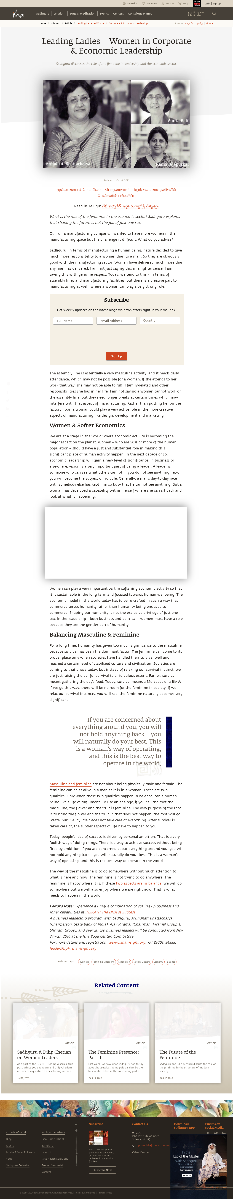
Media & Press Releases (20, 1152)
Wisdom (59, 13)
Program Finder (198, 14)
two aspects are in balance (138, 883)
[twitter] (7, 401)
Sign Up (217, 3)
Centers (118, 13)
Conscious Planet (140, 13)
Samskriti (48, 1145)
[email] (7, 417)
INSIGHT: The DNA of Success (110, 912)
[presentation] (117, 341)
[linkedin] (7, 409)
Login (207, 3)
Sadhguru (43, 13)
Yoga (9, 1158)
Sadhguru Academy (53, 1132)
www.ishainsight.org (126, 942)
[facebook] (7, 393)
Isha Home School (53, 1139)
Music (10, 1145)
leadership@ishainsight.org (73, 948)
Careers (46, 1172)
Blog (9, 1139)
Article (68, 23)
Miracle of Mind (16, 1132)
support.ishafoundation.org (152, 1145)
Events (104, 13)
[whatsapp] (8, 384)
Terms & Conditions (85, 1192)
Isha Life (47, 1152)
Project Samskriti (52, 1165)
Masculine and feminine (71, 784)
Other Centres (140, 1152)
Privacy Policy (105, 1192)
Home (42, 23)
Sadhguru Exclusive (18, 1165)
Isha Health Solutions (55, 1158)
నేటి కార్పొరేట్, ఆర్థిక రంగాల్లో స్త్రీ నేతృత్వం (130, 206)
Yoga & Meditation (82, 13)
